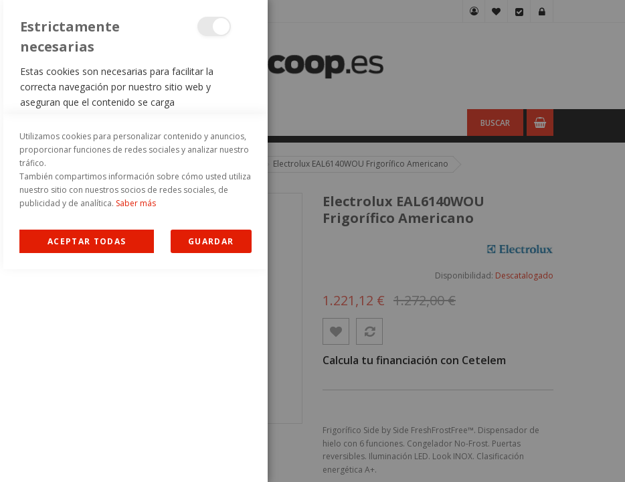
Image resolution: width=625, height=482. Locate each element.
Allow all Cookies (87, 454)
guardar (211, 454)
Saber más (136, 416)
